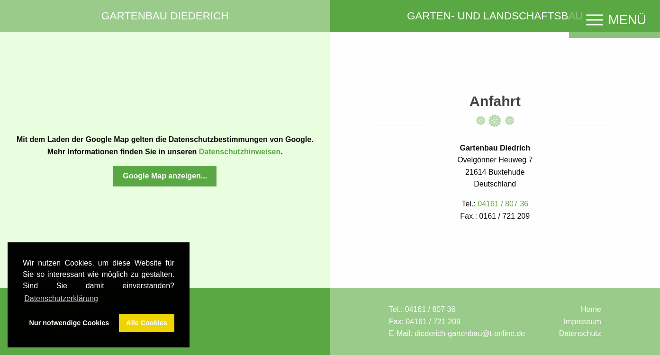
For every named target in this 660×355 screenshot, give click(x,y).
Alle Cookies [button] (146, 323)
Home (591, 309)
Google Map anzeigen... (165, 176)
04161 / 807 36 (430, 309)
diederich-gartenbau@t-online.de (470, 333)
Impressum (582, 322)
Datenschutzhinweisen (239, 152)
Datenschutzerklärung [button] (61, 298)
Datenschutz (580, 333)
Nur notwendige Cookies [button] (69, 323)
